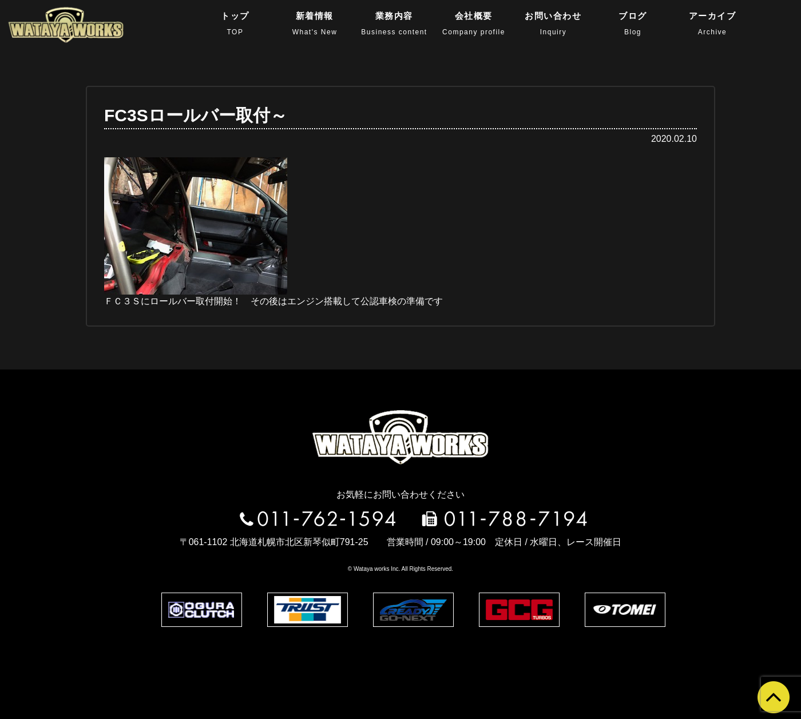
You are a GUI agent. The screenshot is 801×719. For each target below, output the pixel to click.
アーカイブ (712, 23)
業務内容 (394, 23)
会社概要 (473, 23)
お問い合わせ (553, 23)
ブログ (632, 23)
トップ (235, 23)
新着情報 (315, 23)
